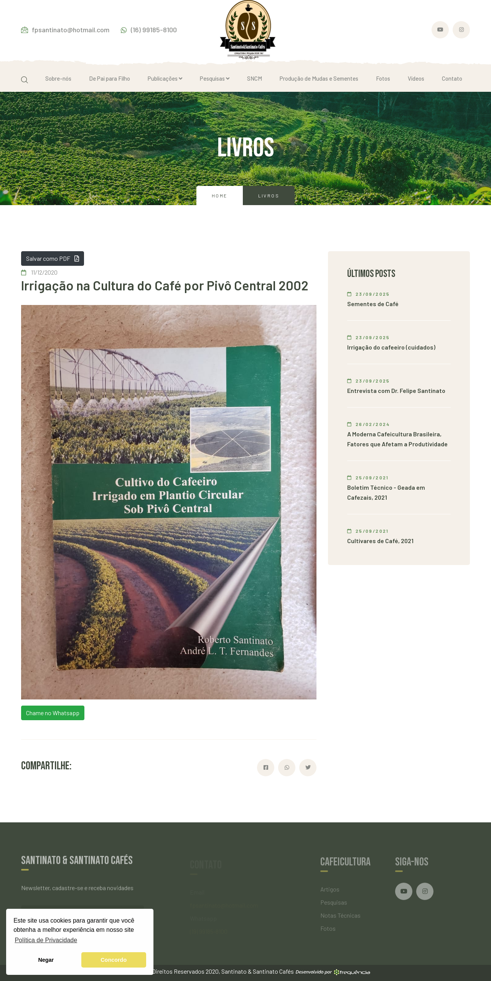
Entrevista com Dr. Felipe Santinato (396, 390)
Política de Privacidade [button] (46, 940)
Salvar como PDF (52, 258)
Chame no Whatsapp (52, 712)
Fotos (383, 78)
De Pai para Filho (109, 78)
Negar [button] (46, 960)
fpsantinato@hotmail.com (65, 29)
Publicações (165, 78)
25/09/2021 (368, 477)
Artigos (329, 891)
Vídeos (416, 78)
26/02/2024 (368, 424)
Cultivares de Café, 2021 (380, 540)
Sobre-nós (58, 78)
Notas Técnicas (340, 917)
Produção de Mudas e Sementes (319, 78)
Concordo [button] (114, 960)
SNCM (254, 78)
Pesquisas (214, 78)
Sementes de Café (373, 303)
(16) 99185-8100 (149, 29)
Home (219, 195)
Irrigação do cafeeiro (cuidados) (391, 347)
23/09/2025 (368, 294)
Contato (452, 78)
